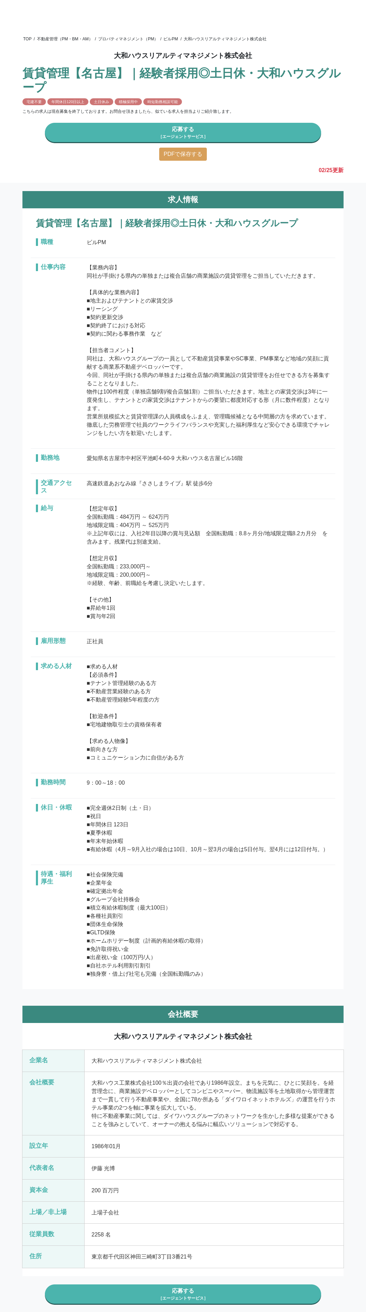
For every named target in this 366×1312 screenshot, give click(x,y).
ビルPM (170, 39)
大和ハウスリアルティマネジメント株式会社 (225, 39)
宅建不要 (34, 102)
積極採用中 (128, 102)
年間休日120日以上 (67, 102)
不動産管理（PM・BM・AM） (65, 39)
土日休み (101, 102)
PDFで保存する (183, 154)
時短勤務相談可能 (162, 102)
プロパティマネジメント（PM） (128, 39)
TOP (27, 39)
